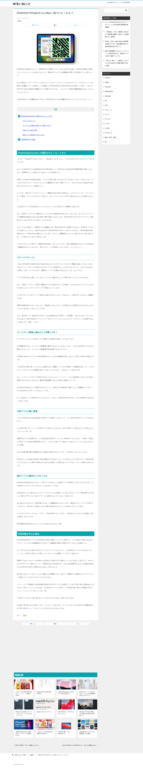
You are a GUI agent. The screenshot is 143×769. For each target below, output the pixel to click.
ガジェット (108, 110)
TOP (20, 755)
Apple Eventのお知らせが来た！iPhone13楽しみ (65, 692)
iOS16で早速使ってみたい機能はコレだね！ (27, 745)
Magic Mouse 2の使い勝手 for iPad (44, 692)
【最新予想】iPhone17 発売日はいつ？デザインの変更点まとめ (23, 733)
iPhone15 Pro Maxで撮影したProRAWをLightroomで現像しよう (87, 713)
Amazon (107, 78)
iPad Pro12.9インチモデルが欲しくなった (66, 712)
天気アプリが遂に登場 (30, 130)
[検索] (116, 10)
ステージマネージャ (29, 121)
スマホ (107, 123)
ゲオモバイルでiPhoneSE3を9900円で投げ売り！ (45, 732)
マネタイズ (108, 133)
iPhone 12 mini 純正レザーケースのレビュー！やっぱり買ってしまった (23, 713)
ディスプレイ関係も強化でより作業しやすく (37, 125)
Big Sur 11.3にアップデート (44, 712)
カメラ (107, 114)
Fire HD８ (108, 87)
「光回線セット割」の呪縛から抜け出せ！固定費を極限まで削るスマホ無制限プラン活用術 (117, 34)
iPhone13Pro (109, 91)
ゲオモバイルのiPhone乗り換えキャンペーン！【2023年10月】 (23, 693)
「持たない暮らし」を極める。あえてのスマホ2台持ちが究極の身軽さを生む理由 (117, 63)
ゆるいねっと (22, 3)
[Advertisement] (55, 648)
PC (106, 100)
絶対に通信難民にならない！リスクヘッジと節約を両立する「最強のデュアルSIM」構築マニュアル (117, 53)
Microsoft (108, 96)
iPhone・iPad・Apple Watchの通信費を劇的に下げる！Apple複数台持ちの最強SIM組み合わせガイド (116, 44)
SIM (106, 105)
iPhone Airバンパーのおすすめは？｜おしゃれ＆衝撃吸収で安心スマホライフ (87, 693)
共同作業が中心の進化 (28, 139)
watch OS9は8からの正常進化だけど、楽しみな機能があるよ (79, 745)
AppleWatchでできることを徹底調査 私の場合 (87, 732)
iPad (24, 615)
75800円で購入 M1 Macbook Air (63, 732)
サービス (108, 119)
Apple (19, 21)
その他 (107, 128)
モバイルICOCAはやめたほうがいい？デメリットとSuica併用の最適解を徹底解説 (117, 24)
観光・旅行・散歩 (110, 137)
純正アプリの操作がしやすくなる (33, 135)
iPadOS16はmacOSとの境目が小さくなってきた (37, 116)
